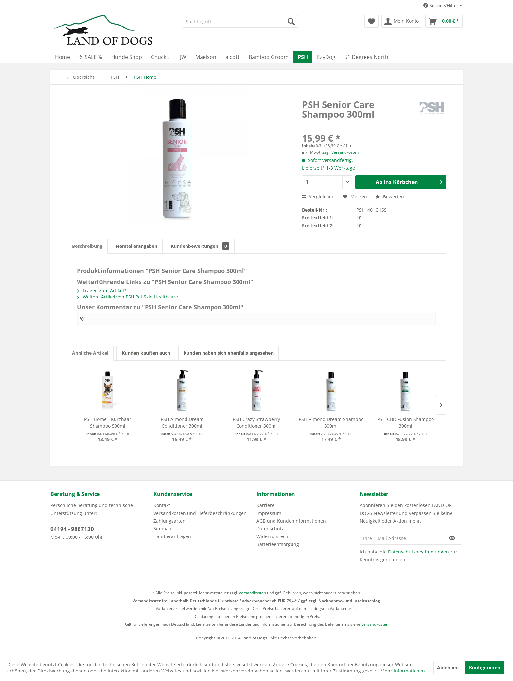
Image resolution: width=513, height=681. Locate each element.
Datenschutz (270, 528)
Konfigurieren (484, 667)
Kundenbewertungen (200, 246)
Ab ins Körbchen (409, 181)
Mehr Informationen (402, 671)
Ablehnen (448, 667)
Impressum (268, 513)
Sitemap (162, 528)
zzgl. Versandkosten (340, 152)
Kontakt (161, 505)
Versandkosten (252, 593)
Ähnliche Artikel (90, 353)
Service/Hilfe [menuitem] (440, 5)
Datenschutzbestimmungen (418, 552)
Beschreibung (87, 246)
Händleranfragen (172, 536)
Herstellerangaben (136, 246)
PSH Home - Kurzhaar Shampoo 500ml (107, 422)
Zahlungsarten (169, 521)
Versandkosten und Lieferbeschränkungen (200, 513)
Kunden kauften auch (146, 353)
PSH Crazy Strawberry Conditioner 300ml (256, 422)
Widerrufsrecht (273, 536)
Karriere (265, 505)
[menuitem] (240, 21)
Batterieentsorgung (277, 544)
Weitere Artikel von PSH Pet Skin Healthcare (127, 297)
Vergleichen (318, 197)
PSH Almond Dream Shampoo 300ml (331, 422)
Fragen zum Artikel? (101, 290)
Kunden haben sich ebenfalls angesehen (229, 353)
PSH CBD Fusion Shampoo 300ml (405, 422)
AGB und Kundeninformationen (291, 521)
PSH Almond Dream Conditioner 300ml (182, 422)
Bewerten (389, 197)
